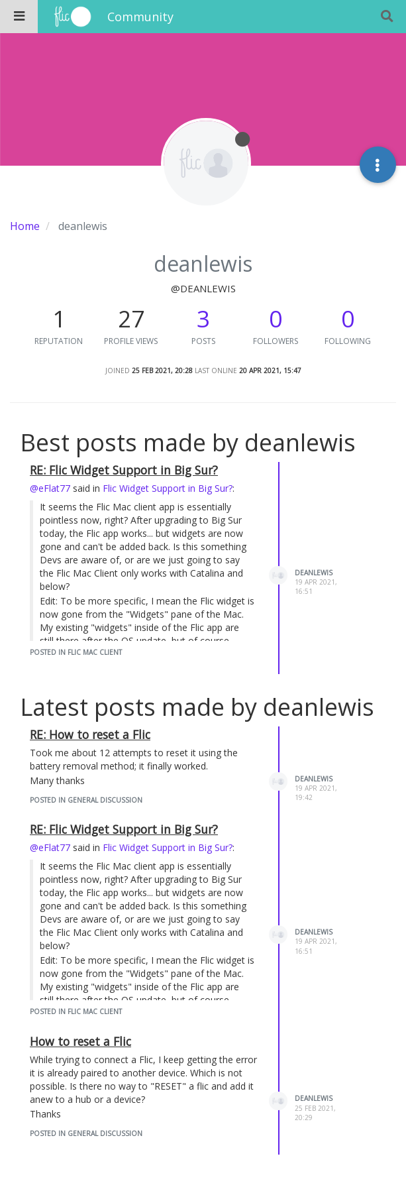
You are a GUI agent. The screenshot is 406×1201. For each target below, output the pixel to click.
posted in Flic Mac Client (76, 652)
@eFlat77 (50, 488)
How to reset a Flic (80, 1041)
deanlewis (313, 572)
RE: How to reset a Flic (90, 734)
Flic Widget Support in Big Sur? (167, 488)
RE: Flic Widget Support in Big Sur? (124, 470)
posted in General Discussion (86, 800)
